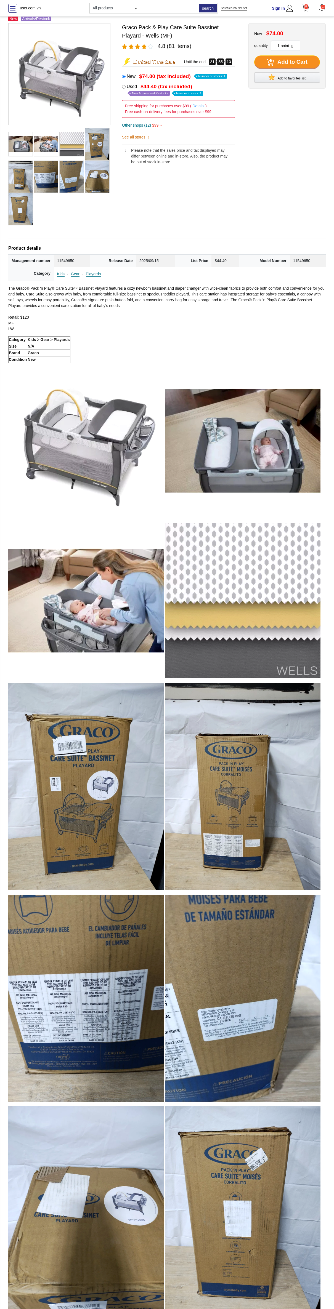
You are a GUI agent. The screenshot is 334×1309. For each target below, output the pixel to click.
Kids (61, 274)
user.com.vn (30, 8)
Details (198, 106)
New (177, 76)
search (208, 8)
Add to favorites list (287, 77)
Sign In (278, 8)
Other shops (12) (142, 125)
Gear (75, 274)
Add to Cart (287, 62)
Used (165, 90)
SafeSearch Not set (234, 8)
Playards (93, 274)
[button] (322, 7)
